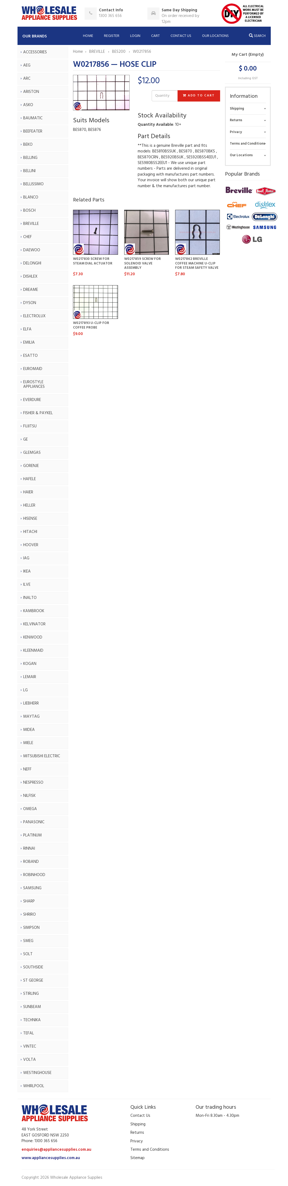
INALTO (30, 598)
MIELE (28, 743)
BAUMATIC (33, 118)
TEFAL (28, 1033)
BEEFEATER (32, 131)
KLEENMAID (33, 650)
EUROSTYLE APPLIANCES (34, 384)
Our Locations (215, 36)
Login (135, 36)
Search (257, 36)
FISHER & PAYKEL (38, 413)
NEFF (27, 769)
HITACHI (30, 532)
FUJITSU (30, 426)
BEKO (28, 144)
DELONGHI (32, 263)
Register (111, 36)
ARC (26, 78)
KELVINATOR (34, 624)
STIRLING (31, 993)
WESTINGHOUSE (37, 1073)
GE (25, 439)
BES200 (119, 51)
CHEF (27, 237)
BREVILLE (31, 224)
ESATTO (30, 356)
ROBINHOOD (34, 875)
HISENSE (30, 518)
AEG (26, 65)
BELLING (30, 158)
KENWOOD (32, 637)
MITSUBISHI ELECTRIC (41, 756)
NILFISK (29, 796)
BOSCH (29, 210)
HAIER (28, 492)
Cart (155, 36)
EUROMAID (32, 369)
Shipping (237, 108)
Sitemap (137, 1158)
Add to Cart (199, 95)
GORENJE (31, 466)
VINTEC (29, 1046)
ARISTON (31, 92)
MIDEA (29, 730)
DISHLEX (30, 276)
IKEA (27, 571)
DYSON (29, 303)
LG (25, 690)
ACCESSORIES (35, 52)
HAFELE (29, 479)
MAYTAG (31, 716)
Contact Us (181, 36)
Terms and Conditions (247, 143)
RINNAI (29, 848)
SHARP (29, 901)
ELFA (27, 329)
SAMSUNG (32, 888)
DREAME (30, 290)
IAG (26, 558)
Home (88, 36)
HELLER (29, 505)
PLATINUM (32, 835)
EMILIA (29, 342)
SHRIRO (29, 914)
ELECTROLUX (34, 316)
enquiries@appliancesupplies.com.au (56, 1149)
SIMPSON (31, 928)
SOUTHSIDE (33, 967)
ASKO (28, 105)
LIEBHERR (31, 703)
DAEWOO (31, 250)
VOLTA (29, 1059)
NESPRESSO (33, 782)
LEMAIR (29, 677)
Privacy (236, 132)
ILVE (26, 584)
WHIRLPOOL (33, 1086)
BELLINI (29, 171)
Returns (236, 120)
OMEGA (30, 809)
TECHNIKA (32, 1020)
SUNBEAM (32, 1007)
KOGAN (29, 664)
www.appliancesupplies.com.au (51, 1158)
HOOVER (30, 545)
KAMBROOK (33, 611)
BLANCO (30, 197)
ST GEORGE (33, 980)
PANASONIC (33, 822)
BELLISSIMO (33, 184)
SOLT (28, 954)
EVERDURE (32, 400)
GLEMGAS (32, 452)
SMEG (28, 941)
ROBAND (31, 862)
